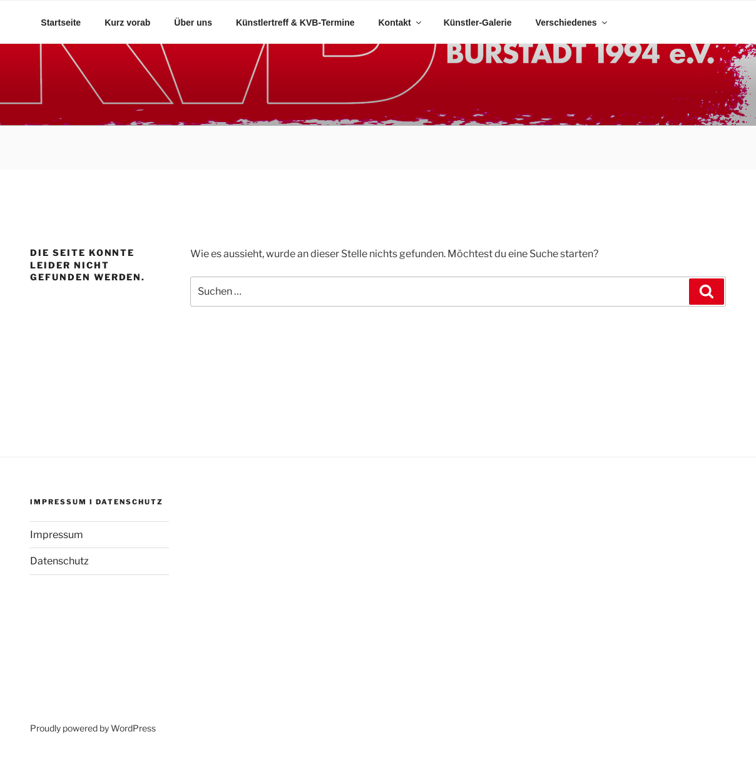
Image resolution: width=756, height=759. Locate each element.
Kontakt (401, 23)
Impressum (56, 535)
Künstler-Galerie (478, 23)
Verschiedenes (572, 23)
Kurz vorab (127, 23)
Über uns (193, 23)
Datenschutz (59, 561)
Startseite (61, 23)
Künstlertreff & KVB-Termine (295, 23)
